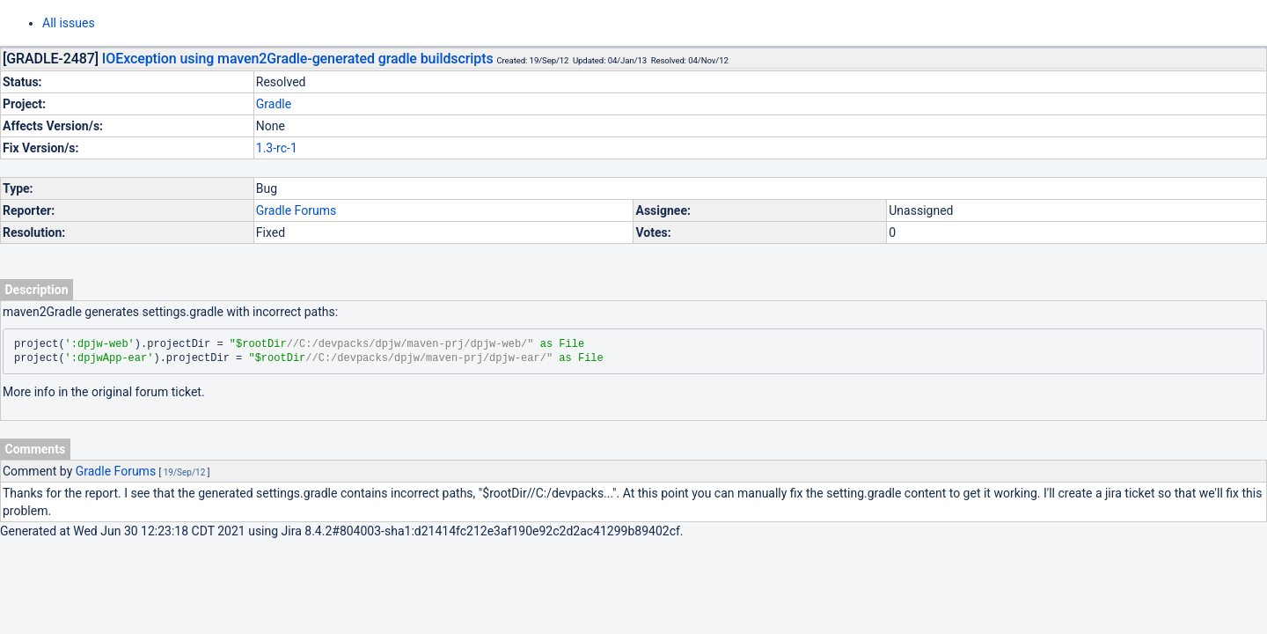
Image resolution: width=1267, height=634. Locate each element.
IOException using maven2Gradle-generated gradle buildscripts (298, 58)
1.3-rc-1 (276, 148)
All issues (68, 23)
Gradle (273, 104)
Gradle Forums (296, 210)
